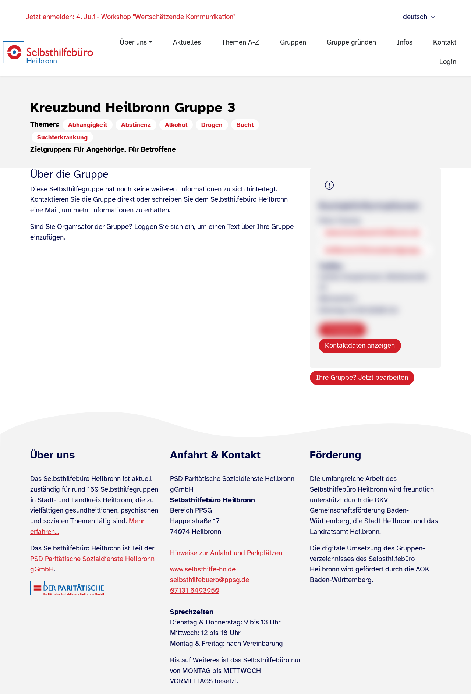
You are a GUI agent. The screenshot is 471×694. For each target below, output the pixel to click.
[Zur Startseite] (48, 52)
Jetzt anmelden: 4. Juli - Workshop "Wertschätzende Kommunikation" (131, 17)
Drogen (212, 125)
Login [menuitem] (447, 61)
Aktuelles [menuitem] (187, 42)
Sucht (245, 125)
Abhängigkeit (87, 125)
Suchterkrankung (62, 137)
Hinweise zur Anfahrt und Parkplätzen (226, 553)
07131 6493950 (194, 590)
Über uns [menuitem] (133, 42)
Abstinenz (136, 125)
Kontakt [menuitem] (444, 42)
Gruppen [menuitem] (293, 42)
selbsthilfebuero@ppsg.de (209, 580)
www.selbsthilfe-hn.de (203, 569)
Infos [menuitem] (404, 42)
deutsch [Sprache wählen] (419, 17)
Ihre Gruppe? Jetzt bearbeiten (362, 377)
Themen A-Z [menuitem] (240, 42)
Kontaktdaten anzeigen (360, 345)
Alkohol (176, 125)
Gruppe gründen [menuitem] (351, 42)
